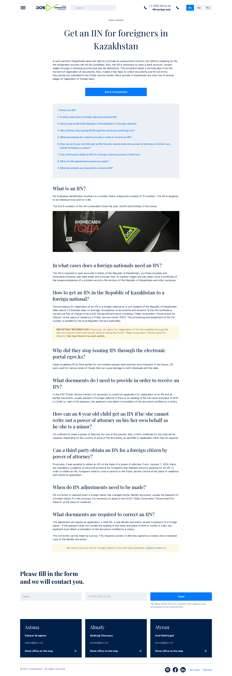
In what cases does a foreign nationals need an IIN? (88, 117)
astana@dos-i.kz (34, 642)
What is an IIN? (68, 110)
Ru (208, 7)
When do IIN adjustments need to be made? (84, 161)
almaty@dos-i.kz (99, 642)
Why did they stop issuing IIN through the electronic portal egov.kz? (97, 130)
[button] (23, 8)
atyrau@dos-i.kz (164, 642)
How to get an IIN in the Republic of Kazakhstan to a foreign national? (98, 123)
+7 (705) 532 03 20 (160, 7)
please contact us (156, 547)
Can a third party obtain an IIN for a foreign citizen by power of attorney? (100, 154)
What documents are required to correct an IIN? (86, 168)
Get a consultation (116, 91)
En (190, 7)
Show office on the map (39, 650)
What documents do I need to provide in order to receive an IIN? (96, 137)
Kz (199, 7)
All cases (195, 669)
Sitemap (207, 669)
